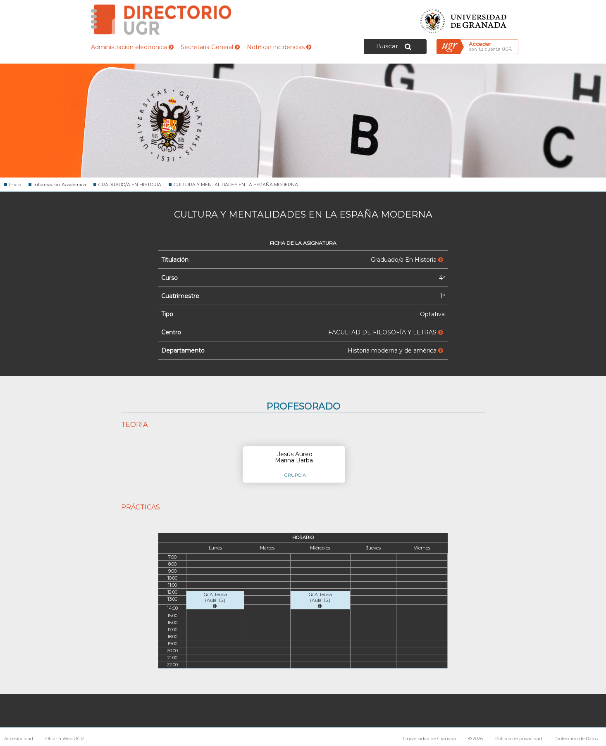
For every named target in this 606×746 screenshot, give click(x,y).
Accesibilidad (18, 738)
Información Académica (59, 184)
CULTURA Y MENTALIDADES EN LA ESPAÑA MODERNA (236, 184)
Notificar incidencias (279, 47)
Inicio (15, 184)
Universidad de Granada (463, 18)
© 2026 (475, 738)
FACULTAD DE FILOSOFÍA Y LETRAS (385, 332)
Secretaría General (210, 47)
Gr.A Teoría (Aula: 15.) (215, 600)
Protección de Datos (576, 738)
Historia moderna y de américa (395, 350)
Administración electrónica (132, 47)
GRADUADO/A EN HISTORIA (129, 184)
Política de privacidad (518, 738)
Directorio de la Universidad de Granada (161, 19)
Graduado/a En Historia (407, 259)
